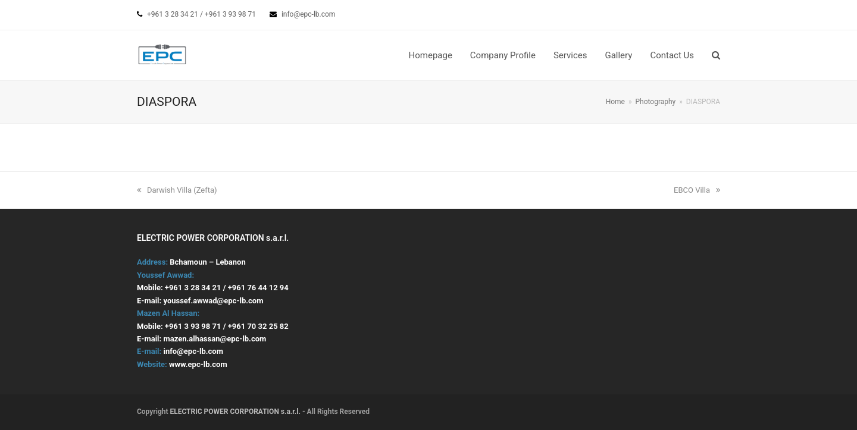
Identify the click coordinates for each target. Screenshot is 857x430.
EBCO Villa (697, 190)
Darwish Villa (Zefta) (177, 190)
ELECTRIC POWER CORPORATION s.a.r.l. (236, 411)
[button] (716, 55)
